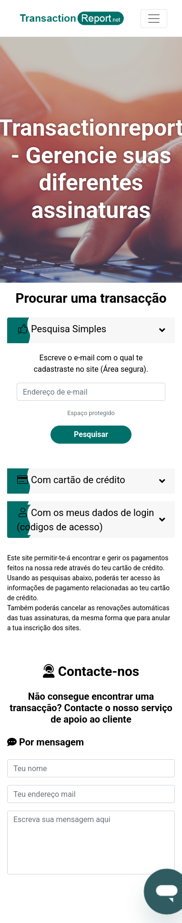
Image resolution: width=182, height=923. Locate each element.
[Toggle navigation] (154, 18)
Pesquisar (91, 434)
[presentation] (79, 900)
